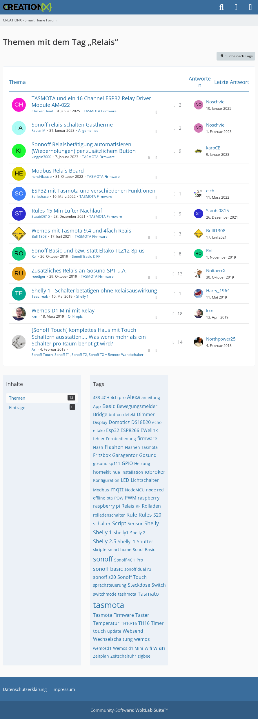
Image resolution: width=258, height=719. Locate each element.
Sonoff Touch (132, 577)
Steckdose (139, 585)
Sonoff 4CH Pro (128, 560)
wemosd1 (102, 648)
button (115, 414)
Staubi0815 (41, 216)
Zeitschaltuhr (123, 656)
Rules (145, 514)
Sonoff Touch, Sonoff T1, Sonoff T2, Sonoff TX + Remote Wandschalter (87, 354)
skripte (99, 549)
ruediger (39, 276)
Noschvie (215, 102)
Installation (132, 472)
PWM (130, 498)
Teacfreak (40, 296)
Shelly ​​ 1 (126, 541)
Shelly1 (121, 532)
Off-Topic (75, 316)
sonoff (103, 559)
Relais (127, 506)
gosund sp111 (106, 463)
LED (125, 480)
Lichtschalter (145, 480)
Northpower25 (221, 339)
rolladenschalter (109, 515)
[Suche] (221, 7)
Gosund (148, 455)
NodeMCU (135, 490)
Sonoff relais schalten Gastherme (72, 124)
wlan (159, 647)
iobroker (155, 471)
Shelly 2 (137, 532)
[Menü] (250, 7)
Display (100, 422)
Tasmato (148, 593)
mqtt (116, 489)
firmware (147, 438)
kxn (34, 316)
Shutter (145, 541)
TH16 (144, 623)
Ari (34, 349)
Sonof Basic (144, 549)
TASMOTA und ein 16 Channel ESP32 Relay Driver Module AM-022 (91, 101)
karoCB (213, 148)
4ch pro (118, 397)
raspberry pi (106, 506)
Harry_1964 (218, 290)
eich (210, 190)
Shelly (151, 523)
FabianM (39, 130)
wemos (142, 639)
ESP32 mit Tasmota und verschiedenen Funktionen (93, 190)
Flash (98, 447)
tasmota (108, 604)
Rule (131, 514)
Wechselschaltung (113, 639)
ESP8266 (130, 430)
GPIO (127, 463)
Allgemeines (88, 130)
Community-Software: (129, 710)
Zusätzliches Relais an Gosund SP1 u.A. (79, 270)
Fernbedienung (121, 438)
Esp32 (112, 430)
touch (99, 631)
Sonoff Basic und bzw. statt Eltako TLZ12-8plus (88, 250)
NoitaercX (216, 270)
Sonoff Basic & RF (86, 256)
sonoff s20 (104, 577)
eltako (99, 430)
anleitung (150, 397)
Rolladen (151, 506)
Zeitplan (101, 656)
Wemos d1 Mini (128, 648)
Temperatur (106, 623)
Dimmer (146, 414)
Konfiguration (106, 480)
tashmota (127, 594)
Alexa (133, 397)
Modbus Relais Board (58, 170)
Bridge (100, 414)
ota (110, 498)
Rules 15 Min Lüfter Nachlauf (67, 210)
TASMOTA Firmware (100, 111)
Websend (133, 631)
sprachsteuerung (109, 585)
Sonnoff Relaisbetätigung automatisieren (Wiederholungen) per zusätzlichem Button (84, 147)
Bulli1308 (39, 236)
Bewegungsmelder (137, 406)
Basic (108, 406)
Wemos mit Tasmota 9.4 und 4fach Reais (81, 230)
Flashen (114, 446)
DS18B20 (141, 422)
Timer (157, 623)
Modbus (101, 490)
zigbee (144, 656)
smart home (119, 549)
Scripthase (40, 196)
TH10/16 (129, 623)
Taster (142, 615)
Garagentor (125, 455)
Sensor (135, 523)
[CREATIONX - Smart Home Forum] (27, 7)
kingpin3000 (41, 156)
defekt (129, 414)
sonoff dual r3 (137, 569)
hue (116, 472)
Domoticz (119, 422)
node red (155, 490)
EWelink (149, 430)
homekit (102, 472)
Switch (159, 585)
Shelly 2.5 (104, 541)
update (114, 631)
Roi (34, 256)
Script (119, 523)
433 (96, 397)
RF (138, 506)
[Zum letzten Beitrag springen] (198, 104)
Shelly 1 (82, 296)
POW (118, 498)
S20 (157, 515)
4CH (105, 397)
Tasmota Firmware (113, 615)
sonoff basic (108, 568)
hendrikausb (42, 176)
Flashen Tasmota (141, 447)
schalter (102, 523)
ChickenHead (42, 111)
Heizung (142, 463)
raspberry (148, 498)
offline (99, 498)
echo (156, 422)
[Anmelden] (236, 7)
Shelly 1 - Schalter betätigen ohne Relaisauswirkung (94, 290)
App (97, 406)
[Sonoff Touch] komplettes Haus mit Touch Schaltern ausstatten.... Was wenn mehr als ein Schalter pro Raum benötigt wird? (89, 336)
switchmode (105, 594)
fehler (99, 438)
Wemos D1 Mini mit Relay (63, 310)
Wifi (148, 648)
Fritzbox (102, 455)
